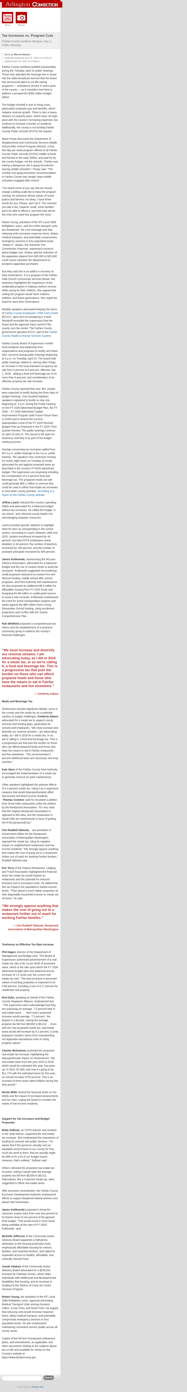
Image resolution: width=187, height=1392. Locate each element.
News (7, 25)
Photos (21, 25)
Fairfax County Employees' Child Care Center (31, 313)
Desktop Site (37, 1387)
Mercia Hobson (22, 54)
